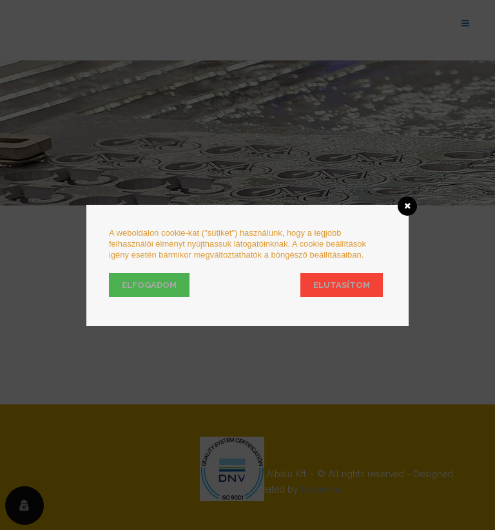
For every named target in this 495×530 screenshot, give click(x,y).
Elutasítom (341, 285)
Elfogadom (149, 285)
